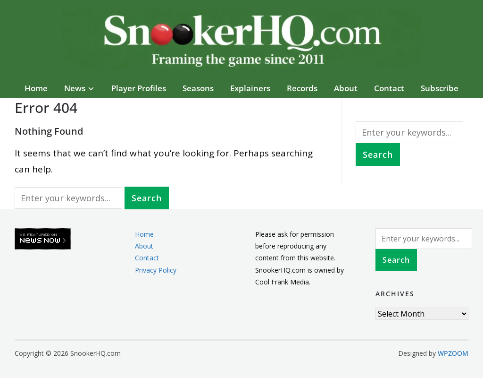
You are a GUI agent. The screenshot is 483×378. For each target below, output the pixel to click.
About (346, 88)
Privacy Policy (155, 270)
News (74, 88)
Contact (389, 88)
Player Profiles (138, 88)
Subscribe (439, 88)
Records (302, 88)
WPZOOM (453, 353)
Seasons (198, 88)
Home (36, 88)
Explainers (250, 88)
